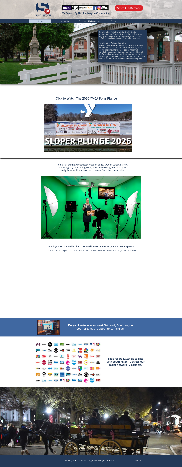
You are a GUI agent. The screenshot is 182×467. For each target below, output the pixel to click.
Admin (138, 460)
